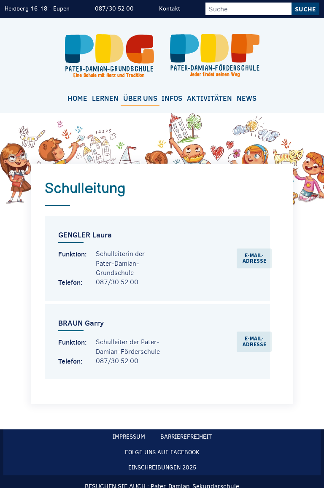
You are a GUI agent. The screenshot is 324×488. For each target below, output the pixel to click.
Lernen (105, 98)
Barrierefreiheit (186, 437)
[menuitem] (77, 99)
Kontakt (169, 9)
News (246, 98)
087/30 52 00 (114, 9)
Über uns (140, 98)
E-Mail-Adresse (254, 258)
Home (77, 98)
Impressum (129, 437)
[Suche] (248, 9)
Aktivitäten (209, 98)
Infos (172, 98)
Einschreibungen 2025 (162, 468)
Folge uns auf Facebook (162, 452)
